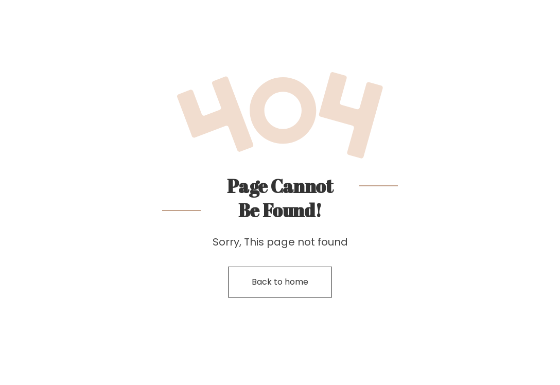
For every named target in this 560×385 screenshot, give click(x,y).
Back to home (280, 282)
